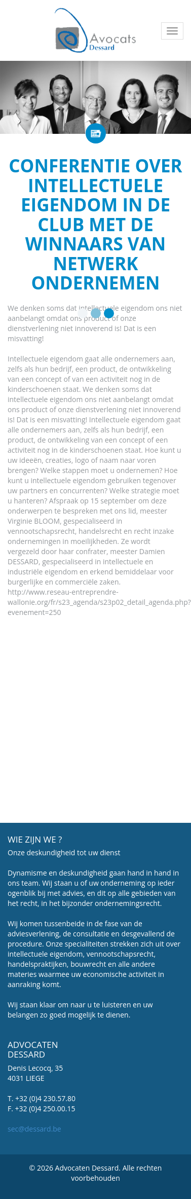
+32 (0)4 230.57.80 (45, 1098)
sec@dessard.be (34, 1129)
